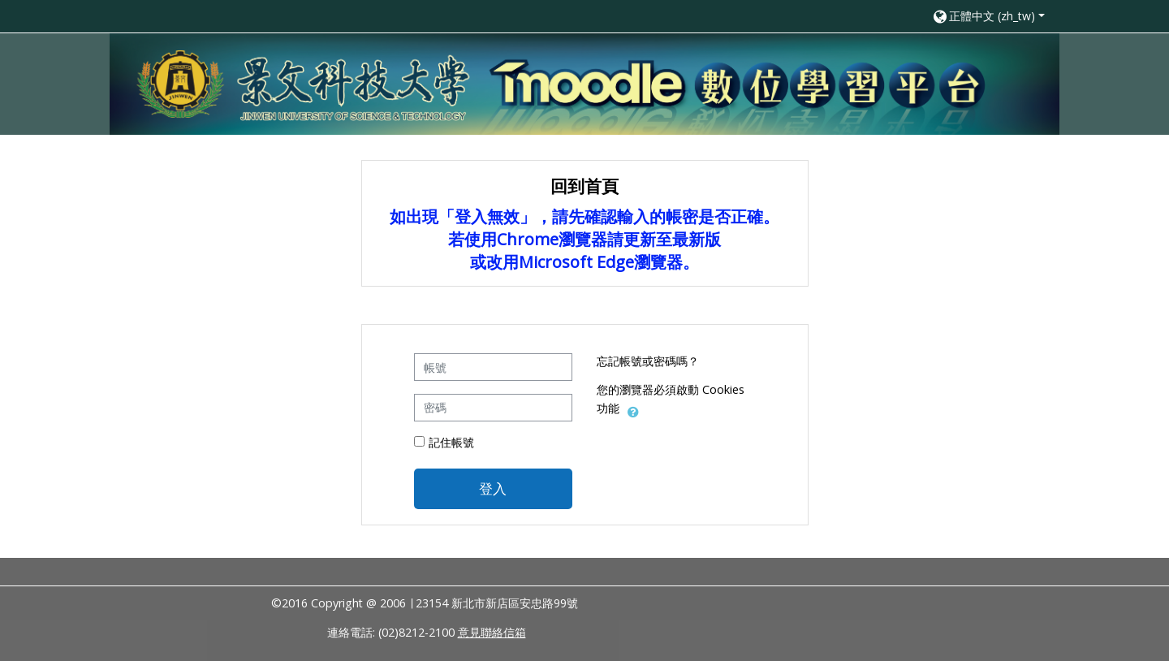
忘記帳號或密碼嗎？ (648, 361)
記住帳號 (451, 442)
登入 (493, 488)
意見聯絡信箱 (492, 632)
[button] (988, 15)
